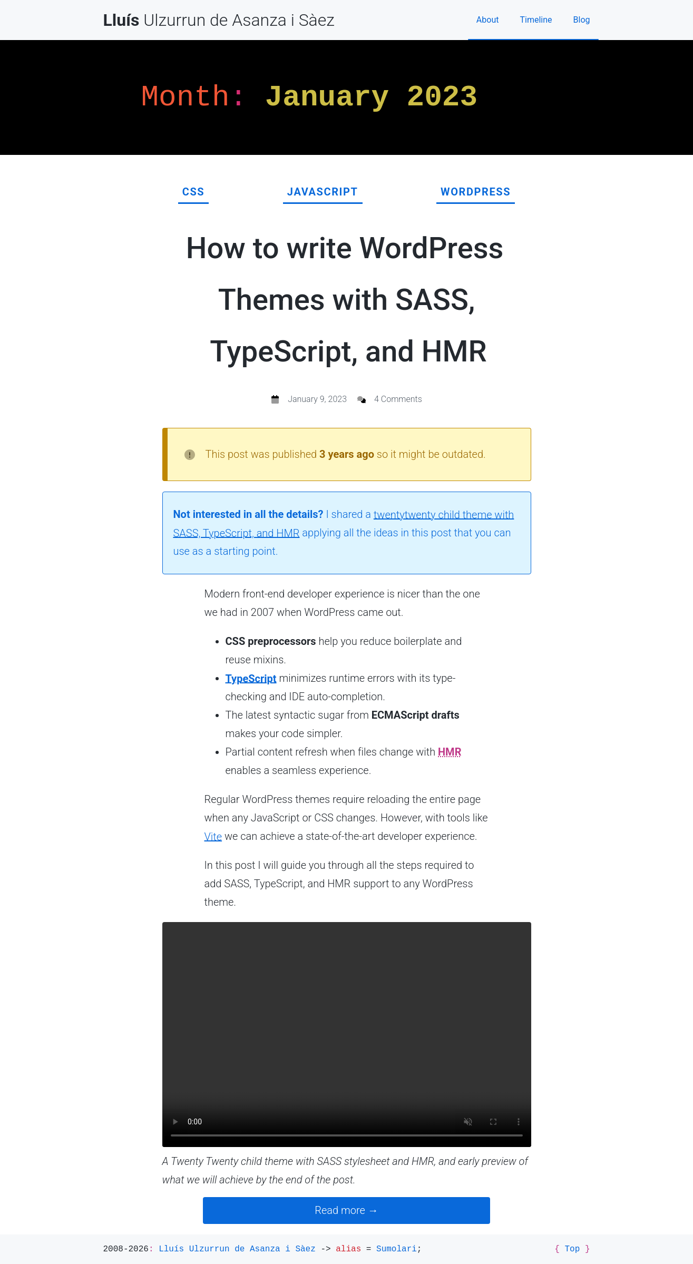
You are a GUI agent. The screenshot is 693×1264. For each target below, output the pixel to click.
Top (572, 1249)
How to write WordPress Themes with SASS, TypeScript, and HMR (345, 300)
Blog (581, 20)
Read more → (346, 1210)
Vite (213, 836)
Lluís (237, 1249)
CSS (193, 191)
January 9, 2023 (317, 399)
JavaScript (322, 191)
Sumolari (396, 1249)
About (487, 20)
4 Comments (398, 399)
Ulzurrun (219, 20)
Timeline (536, 20)
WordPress (476, 191)
